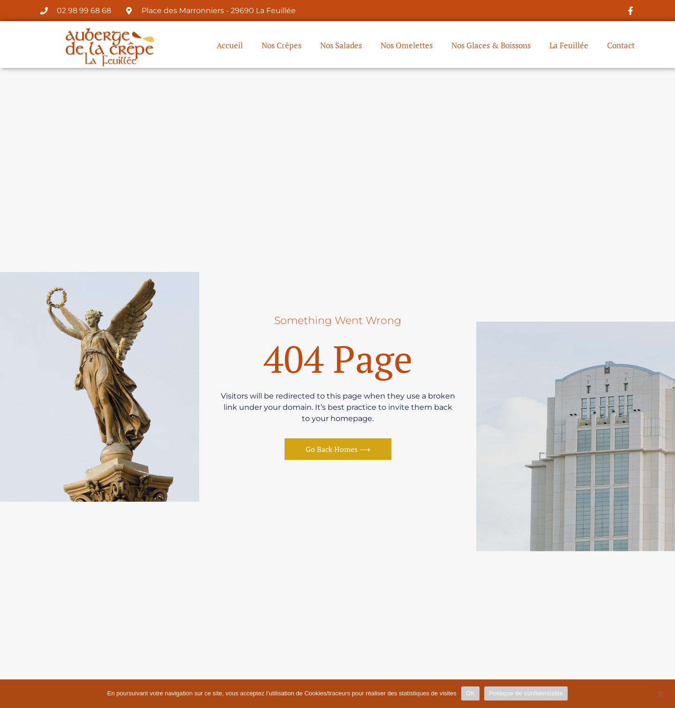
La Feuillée (568, 46)
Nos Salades (341, 46)
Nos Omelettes (407, 46)
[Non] (660, 693)
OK (470, 693)
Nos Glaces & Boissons (491, 46)
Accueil (230, 46)
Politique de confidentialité (526, 693)
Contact (621, 46)
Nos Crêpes (281, 46)
